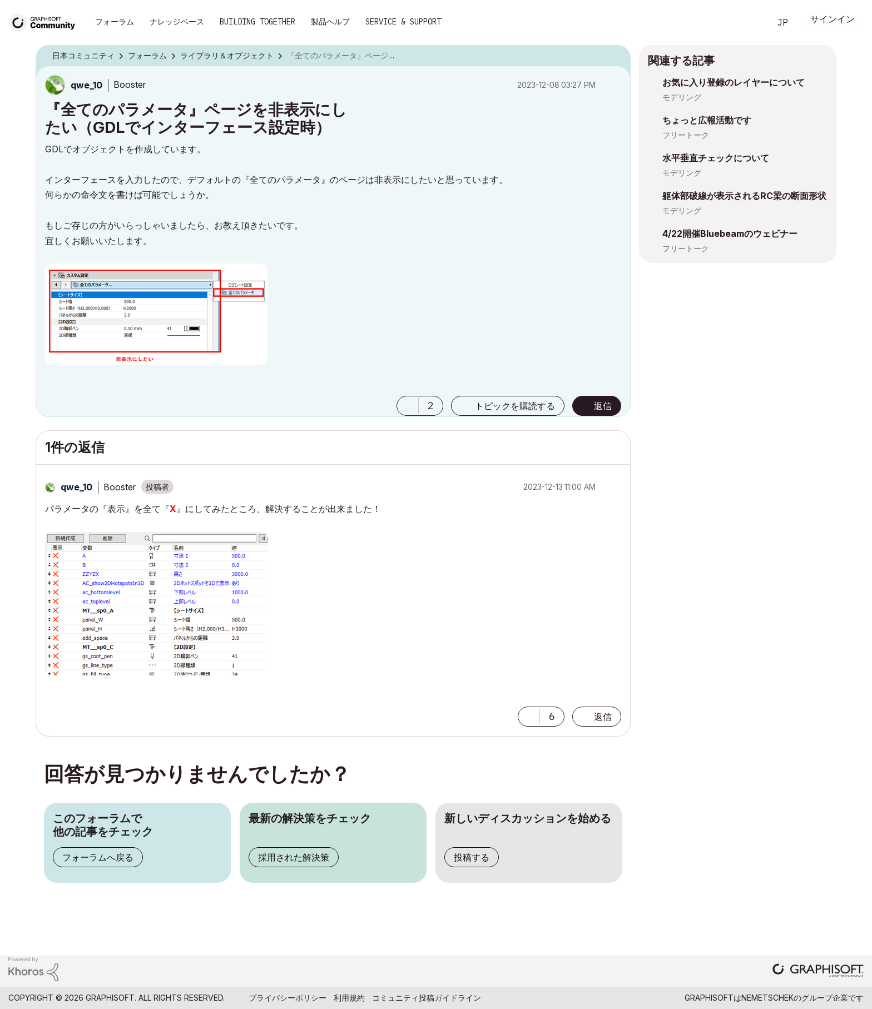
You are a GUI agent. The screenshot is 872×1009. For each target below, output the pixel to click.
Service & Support (403, 22)
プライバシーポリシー (287, 997)
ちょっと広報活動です (706, 120)
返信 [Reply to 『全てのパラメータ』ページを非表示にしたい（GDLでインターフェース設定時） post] (603, 405)
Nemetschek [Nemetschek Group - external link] (767, 997)
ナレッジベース (177, 22)
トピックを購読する (515, 405)
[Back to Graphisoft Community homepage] (45, 21)
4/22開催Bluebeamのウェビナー (729, 233)
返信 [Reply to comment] (603, 716)
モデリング (681, 97)
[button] (156, 314)
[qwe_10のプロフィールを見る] (86, 85)
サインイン (832, 20)
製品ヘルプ (330, 22)
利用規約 (349, 997)
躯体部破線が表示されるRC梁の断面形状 (744, 195)
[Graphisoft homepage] (818, 971)
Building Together (257, 22)
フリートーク (685, 135)
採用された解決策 (293, 857)
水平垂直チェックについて (715, 157)
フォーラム (114, 22)
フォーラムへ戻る (97, 857)
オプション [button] (615, 56)
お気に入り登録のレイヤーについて (733, 82)
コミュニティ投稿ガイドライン (426, 997)
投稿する (471, 857)
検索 (749, 22)
